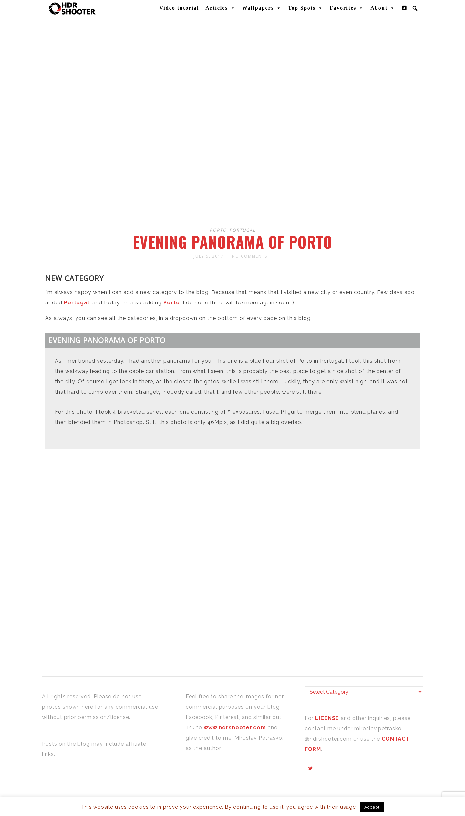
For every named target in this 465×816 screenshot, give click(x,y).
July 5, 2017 (209, 256)
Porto (218, 230)
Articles (220, 8)
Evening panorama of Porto (232, 241)
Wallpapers (262, 8)
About (382, 8)
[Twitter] (404, 8)
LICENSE (328, 718)
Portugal (242, 230)
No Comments (249, 256)
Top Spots (305, 8)
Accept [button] (372, 807)
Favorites (347, 8)
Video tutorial (179, 8)
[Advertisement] (233, 170)
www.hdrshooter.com (235, 728)
